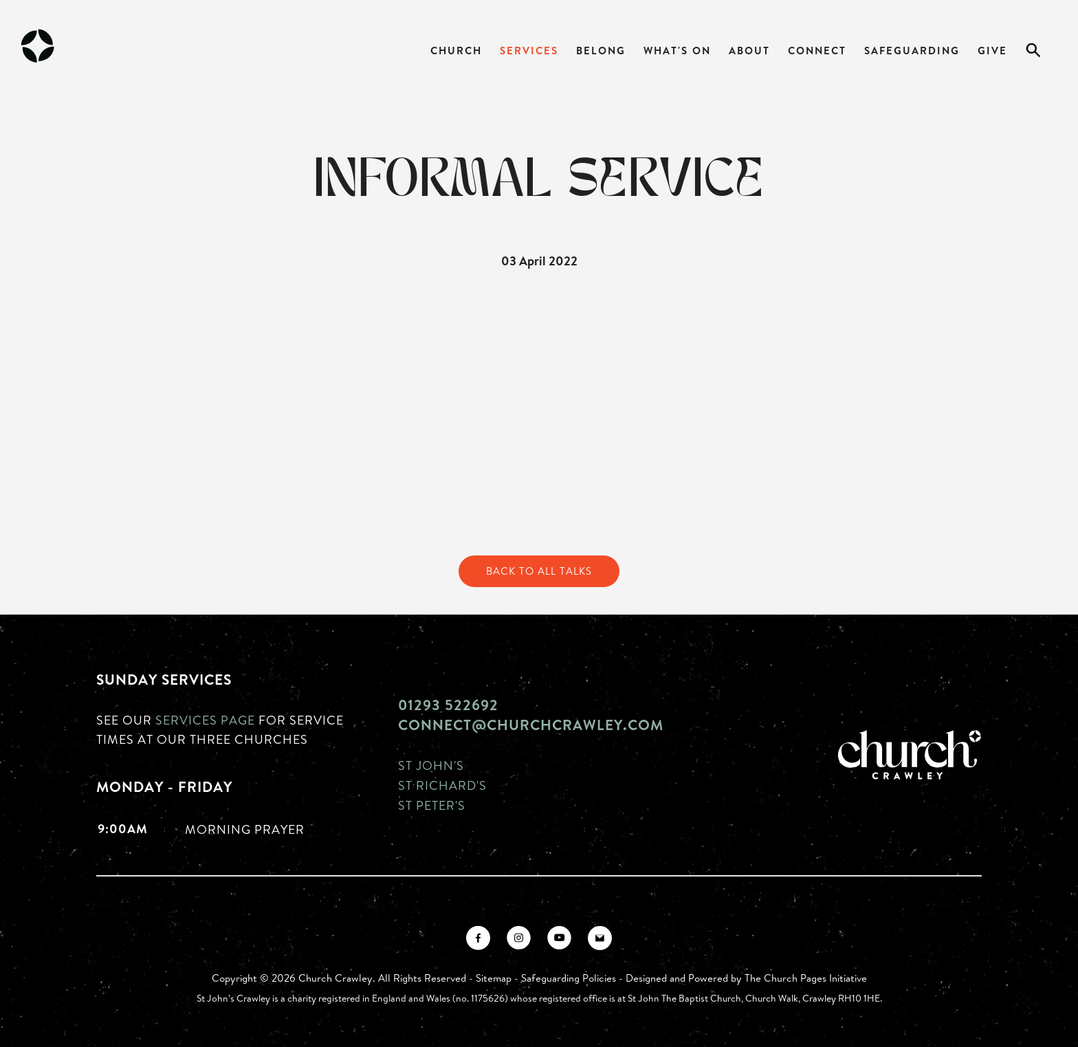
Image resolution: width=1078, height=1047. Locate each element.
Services (529, 50)
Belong (601, 50)
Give (992, 50)
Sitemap (494, 977)
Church (456, 50)
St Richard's (442, 785)
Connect (817, 50)
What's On (677, 50)
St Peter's (431, 805)
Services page (205, 720)
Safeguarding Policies (568, 977)
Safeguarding (912, 50)
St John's (431, 765)
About (749, 50)
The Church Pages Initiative (806, 977)
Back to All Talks (539, 570)
